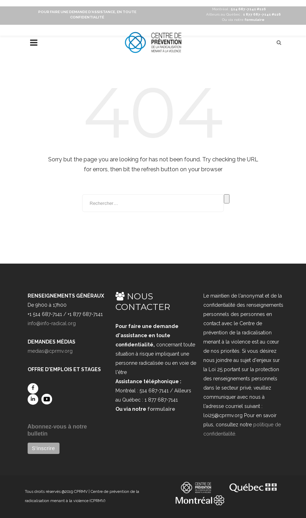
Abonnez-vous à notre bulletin (57, 430)
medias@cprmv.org (50, 351)
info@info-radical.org (52, 323)
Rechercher (227, 198)
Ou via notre (243, 20)
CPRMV (80, 491)
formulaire (161, 409)
